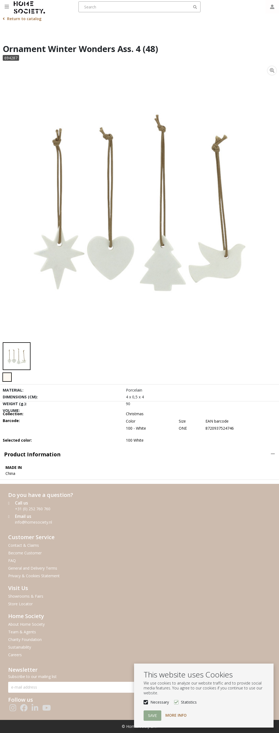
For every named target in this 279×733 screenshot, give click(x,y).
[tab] (139, 454)
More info (176, 715)
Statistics (189, 702)
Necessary (159, 702)
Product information (32, 454)
